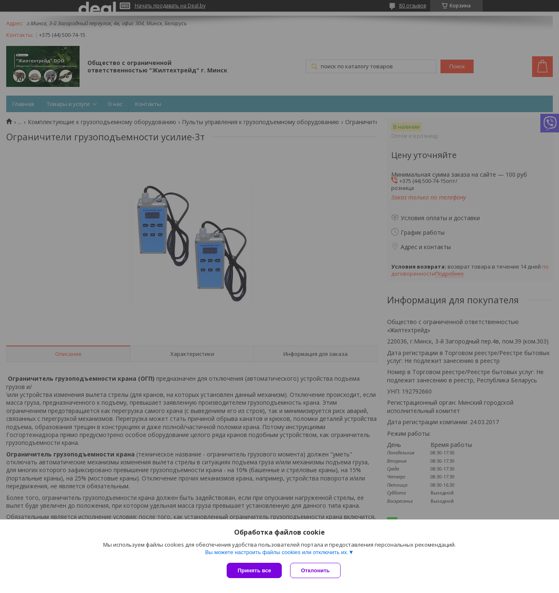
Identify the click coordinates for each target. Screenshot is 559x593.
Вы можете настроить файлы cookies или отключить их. (276, 552)
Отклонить (315, 570)
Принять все (254, 570)
